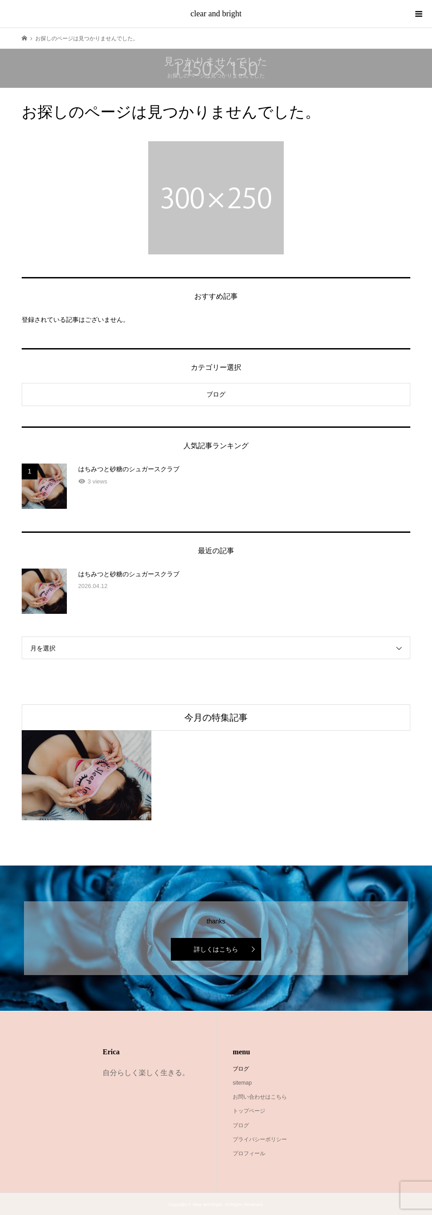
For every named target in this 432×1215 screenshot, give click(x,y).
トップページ (249, 1111)
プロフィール (249, 1153)
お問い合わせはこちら (260, 1097)
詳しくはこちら (216, 949)
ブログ (216, 394)
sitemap (242, 1083)
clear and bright (216, 13)
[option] (86, 775)
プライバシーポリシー (260, 1139)
